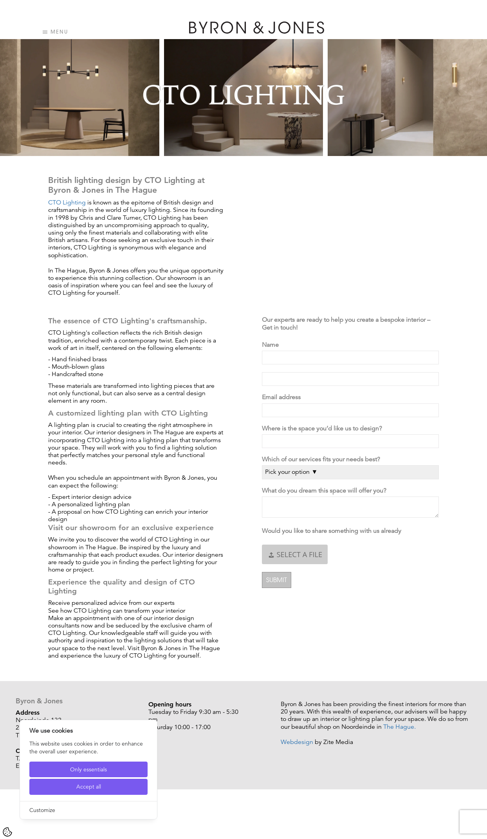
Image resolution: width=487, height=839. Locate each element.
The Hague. (399, 727)
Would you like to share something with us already (333, 531)
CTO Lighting (67, 202)
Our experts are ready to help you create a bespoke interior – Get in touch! (346, 323)
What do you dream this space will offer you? (326, 491)
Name (272, 345)
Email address (283, 397)
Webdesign (297, 742)
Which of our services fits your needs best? (322, 459)
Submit (276, 580)
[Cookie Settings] (7, 831)
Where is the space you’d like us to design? (323, 428)
